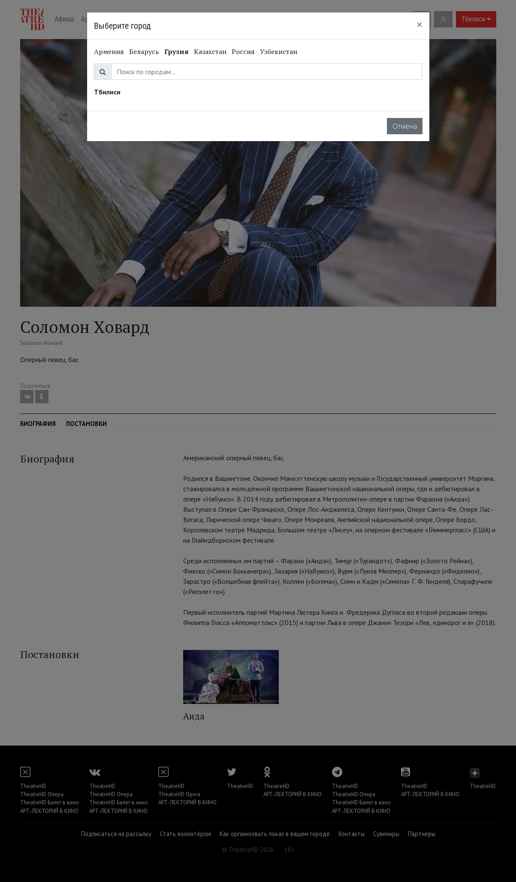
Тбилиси (107, 92)
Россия (243, 51)
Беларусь (144, 51)
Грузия (176, 51)
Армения (109, 51)
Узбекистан (278, 51)
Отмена (404, 126)
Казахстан (210, 51)
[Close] (419, 24)
